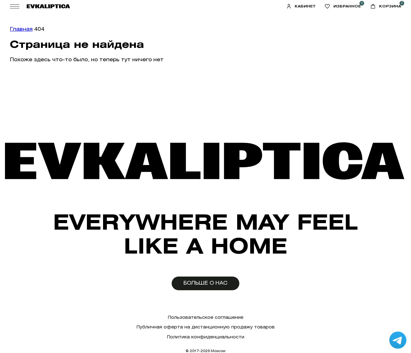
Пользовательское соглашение (205, 317)
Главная (21, 29)
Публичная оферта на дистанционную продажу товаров (206, 327)
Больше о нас (205, 283)
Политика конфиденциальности (205, 337)
